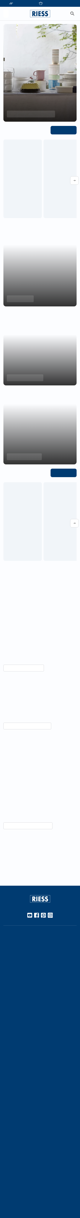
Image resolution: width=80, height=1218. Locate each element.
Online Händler (14, 944)
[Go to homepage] (40, 13)
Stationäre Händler (17, 951)
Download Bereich (16, 1165)
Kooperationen (14, 1053)
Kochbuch (10, 997)
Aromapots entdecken (23, 456)
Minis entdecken (19, 298)
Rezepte (9, 990)
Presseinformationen (18, 1158)
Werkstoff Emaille (16, 968)
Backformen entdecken (24, 377)
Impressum (11, 1183)
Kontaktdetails (14, 1133)
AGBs (7, 1204)
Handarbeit (11, 1014)
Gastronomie (12, 1109)
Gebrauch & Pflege (17, 983)
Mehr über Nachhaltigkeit (21, 667)
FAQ (6, 1141)
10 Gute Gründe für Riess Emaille (26, 975)
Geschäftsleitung (15, 1067)
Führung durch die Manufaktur (25, 1092)
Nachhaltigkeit (14, 1029)
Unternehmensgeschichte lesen (25, 862)
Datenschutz (12, 1190)
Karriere (9, 1060)
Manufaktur (11, 1021)
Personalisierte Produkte (21, 1116)
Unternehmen (13, 1046)
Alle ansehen (64, 130)
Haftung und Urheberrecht (22, 1197)
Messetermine (13, 1085)
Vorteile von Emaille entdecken (25, 773)
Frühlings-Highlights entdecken (29, 113)
